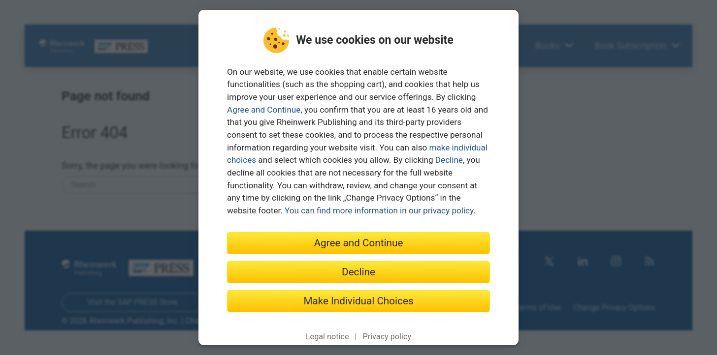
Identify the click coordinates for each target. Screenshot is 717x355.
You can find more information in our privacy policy (379, 210)
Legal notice (327, 336)
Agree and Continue (263, 110)
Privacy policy (386, 336)
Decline (449, 160)
